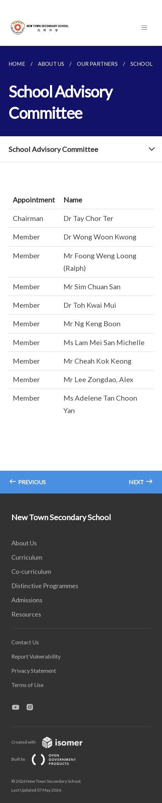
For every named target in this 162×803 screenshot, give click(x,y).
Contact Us (25, 642)
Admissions (27, 600)
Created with (52, 742)
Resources (26, 614)
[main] (81, 269)
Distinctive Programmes (44, 586)
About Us (24, 543)
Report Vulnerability (36, 656)
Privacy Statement (33, 670)
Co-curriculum (31, 571)
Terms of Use (27, 684)
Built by (49, 759)
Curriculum (26, 557)
